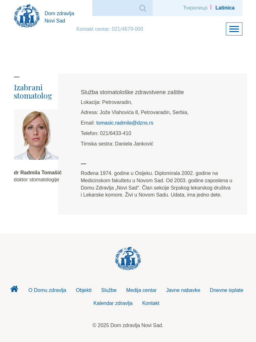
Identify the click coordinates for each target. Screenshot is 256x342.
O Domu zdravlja (47, 290)
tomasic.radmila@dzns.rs (124, 123)
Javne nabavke (183, 290)
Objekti (84, 290)
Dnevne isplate (226, 290)
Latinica (224, 7)
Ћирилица (195, 7)
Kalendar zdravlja (113, 303)
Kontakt (150, 303)
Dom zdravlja (14, 290)
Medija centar (141, 290)
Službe (109, 290)
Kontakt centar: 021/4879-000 (109, 29)
